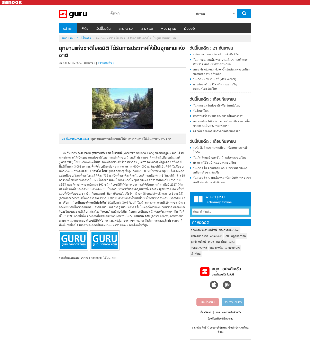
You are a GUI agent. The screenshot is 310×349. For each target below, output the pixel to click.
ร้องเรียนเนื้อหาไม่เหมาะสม (220, 319)
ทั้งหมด (200, 13)
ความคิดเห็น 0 (106, 63)
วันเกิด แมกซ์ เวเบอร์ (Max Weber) (214, 79)
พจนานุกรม (168, 29)
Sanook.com (12, 2)
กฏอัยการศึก (238, 236)
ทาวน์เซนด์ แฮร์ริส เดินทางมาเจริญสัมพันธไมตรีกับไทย (215, 87)
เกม (227, 236)
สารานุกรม (126, 29)
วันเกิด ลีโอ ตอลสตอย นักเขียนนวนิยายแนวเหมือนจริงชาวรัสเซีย (220, 170)
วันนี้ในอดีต (103, 29)
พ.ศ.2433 (83, 139)
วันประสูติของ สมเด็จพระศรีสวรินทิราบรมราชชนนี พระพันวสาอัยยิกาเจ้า (222, 180)
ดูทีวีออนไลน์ (198, 242)
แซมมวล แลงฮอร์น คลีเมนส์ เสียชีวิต (216, 54)
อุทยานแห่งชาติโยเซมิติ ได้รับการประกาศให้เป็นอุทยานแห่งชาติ (80, 14)
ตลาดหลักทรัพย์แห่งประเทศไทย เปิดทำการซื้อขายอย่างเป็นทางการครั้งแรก (221, 123)
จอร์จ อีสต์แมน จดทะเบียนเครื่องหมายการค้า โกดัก (221, 150)
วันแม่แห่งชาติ (199, 247)
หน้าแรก (68, 29)
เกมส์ (211, 242)
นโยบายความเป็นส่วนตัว (228, 312)
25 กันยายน (69, 139)
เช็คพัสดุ (196, 253)
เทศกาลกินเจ (232, 247)
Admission (216, 236)
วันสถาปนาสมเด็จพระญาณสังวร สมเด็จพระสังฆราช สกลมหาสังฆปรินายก (220, 62)
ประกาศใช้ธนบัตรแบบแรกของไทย (215, 162)
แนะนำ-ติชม (208, 302)
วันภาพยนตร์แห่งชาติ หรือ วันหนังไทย (216, 105)
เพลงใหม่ (221, 242)
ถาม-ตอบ (147, 29)
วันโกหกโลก (201, 110)
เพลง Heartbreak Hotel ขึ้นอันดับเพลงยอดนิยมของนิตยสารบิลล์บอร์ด (222, 72)
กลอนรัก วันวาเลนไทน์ (204, 230)
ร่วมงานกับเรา (233, 302)
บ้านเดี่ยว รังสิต (199, 236)
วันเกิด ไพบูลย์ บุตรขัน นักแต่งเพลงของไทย (220, 157)
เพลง (231, 242)
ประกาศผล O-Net (229, 230)
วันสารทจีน (216, 247)
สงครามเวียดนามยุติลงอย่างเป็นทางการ (218, 116)
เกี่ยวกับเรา (205, 312)
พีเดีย (84, 29)
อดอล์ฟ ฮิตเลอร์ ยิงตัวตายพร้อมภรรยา (216, 131)
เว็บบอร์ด (190, 29)
